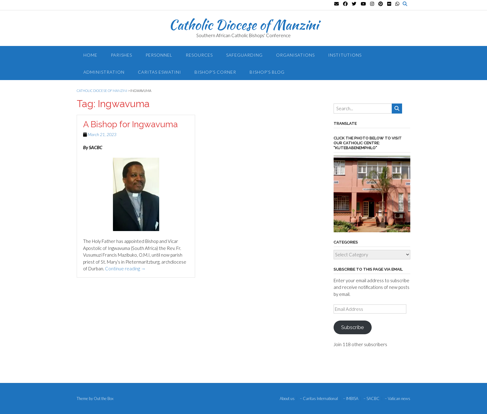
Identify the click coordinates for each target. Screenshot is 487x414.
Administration (103, 72)
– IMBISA (350, 399)
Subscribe (352, 327)
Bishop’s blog (267, 72)
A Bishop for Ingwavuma (130, 124)
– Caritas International (319, 399)
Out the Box (104, 398)
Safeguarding (244, 55)
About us (287, 399)
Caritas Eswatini (159, 72)
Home (90, 55)
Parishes (121, 55)
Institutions (345, 55)
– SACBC (371, 399)
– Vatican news (397, 399)
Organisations (295, 55)
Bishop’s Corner (215, 72)
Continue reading (125, 268)
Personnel (158, 55)
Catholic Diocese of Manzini (243, 25)
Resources (199, 55)
